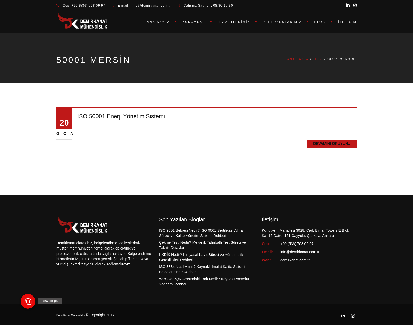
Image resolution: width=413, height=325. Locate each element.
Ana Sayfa (158, 21)
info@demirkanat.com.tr (299, 252)
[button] (28, 301)
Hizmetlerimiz (234, 21)
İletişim (347, 21)
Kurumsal (194, 21)
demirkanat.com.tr (295, 260)
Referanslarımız (282, 21)
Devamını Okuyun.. (331, 143)
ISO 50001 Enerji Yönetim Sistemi (121, 116)
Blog (320, 21)
